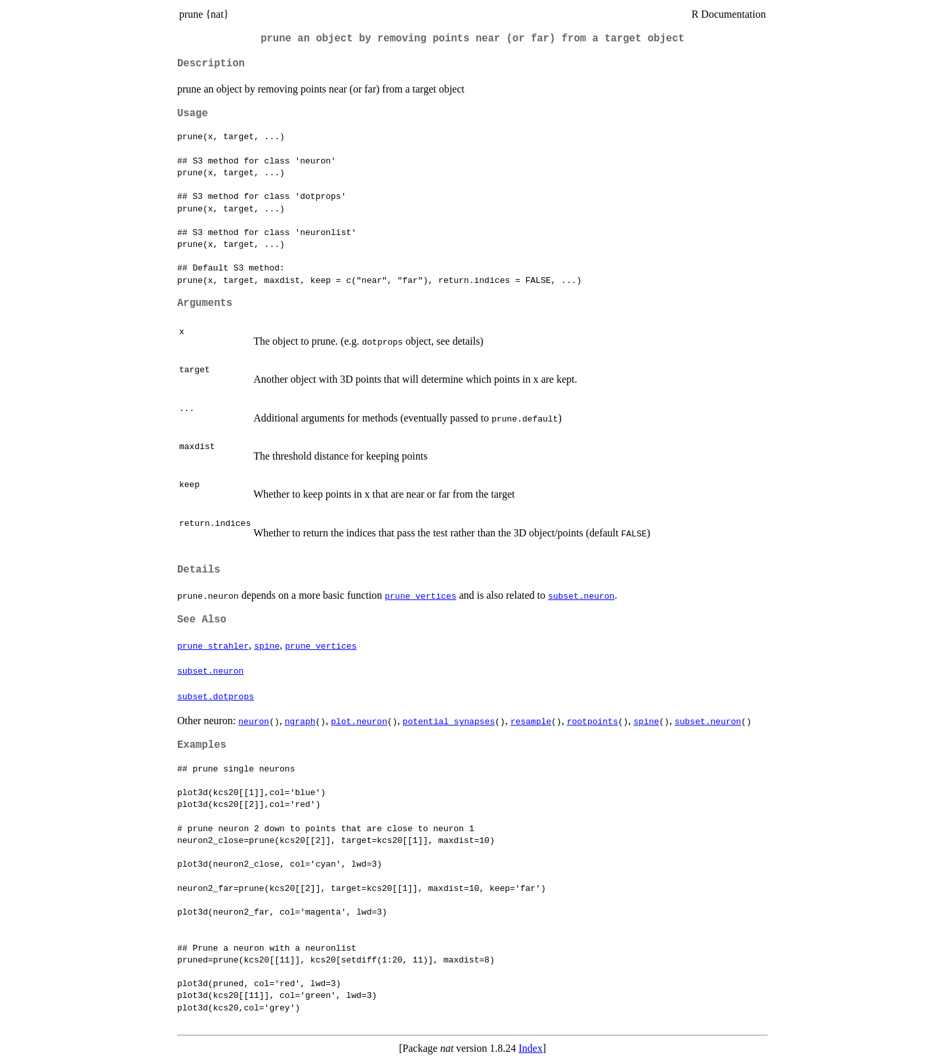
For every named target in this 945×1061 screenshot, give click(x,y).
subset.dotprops (215, 696)
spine (267, 645)
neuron (253, 721)
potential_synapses (449, 721)
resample (531, 721)
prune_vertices (420, 595)
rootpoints (592, 721)
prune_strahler (213, 645)
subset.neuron (581, 595)
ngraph (300, 721)
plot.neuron (359, 721)
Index (530, 1048)
